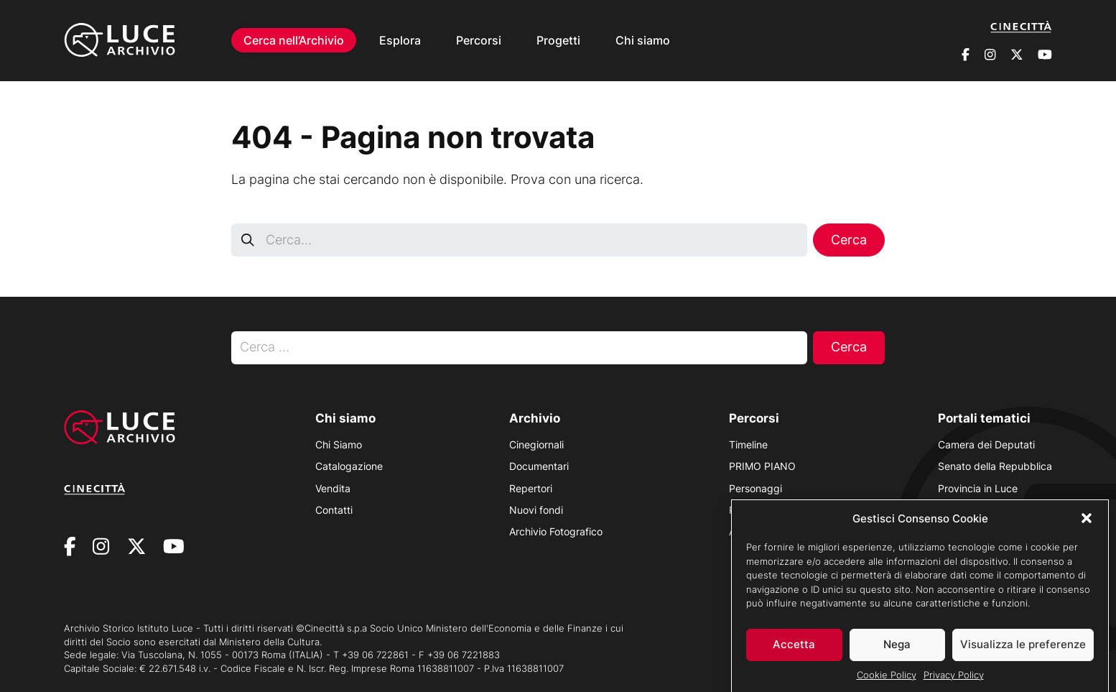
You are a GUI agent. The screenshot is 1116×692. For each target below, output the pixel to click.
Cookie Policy (886, 680)
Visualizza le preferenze (1023, 649)
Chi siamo (642, 40)
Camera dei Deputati (986, 444)
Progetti (558, 40)
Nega (897, 649)
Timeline (748, 444)
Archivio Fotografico (556, 531)
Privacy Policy (954, 680)
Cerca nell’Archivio (293, 40)
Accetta (794, 649)
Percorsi (478, 40)
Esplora (400, 40)
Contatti (334, 510)
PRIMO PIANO (762, 466)
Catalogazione (349, 466)
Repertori (530, 488)
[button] (1086, 524)
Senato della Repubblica (995, 466)
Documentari (539, 466)
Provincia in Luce (978, 488)
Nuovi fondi (536, 510)
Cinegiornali (536, 444)
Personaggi (755, 488)
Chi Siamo (338, 444)
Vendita (332, 488)
